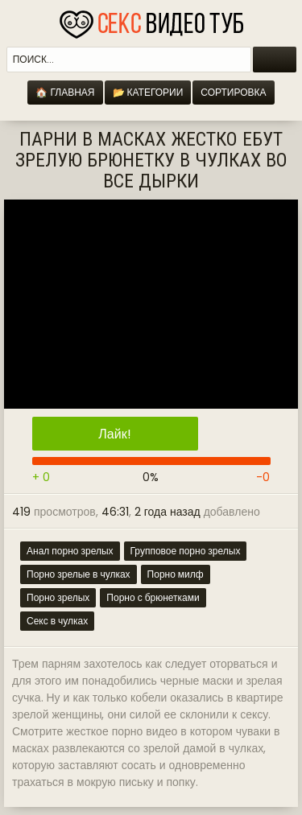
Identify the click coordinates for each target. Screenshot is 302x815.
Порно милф (175, 574)
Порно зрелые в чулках (78, 574)
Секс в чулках (57, 621)
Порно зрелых (58, 597)
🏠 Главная (64, 92)
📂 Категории (148, 92)
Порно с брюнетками (152, 597)
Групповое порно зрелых (185, 551)
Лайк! (114, 434)
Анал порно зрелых (70, 551)
